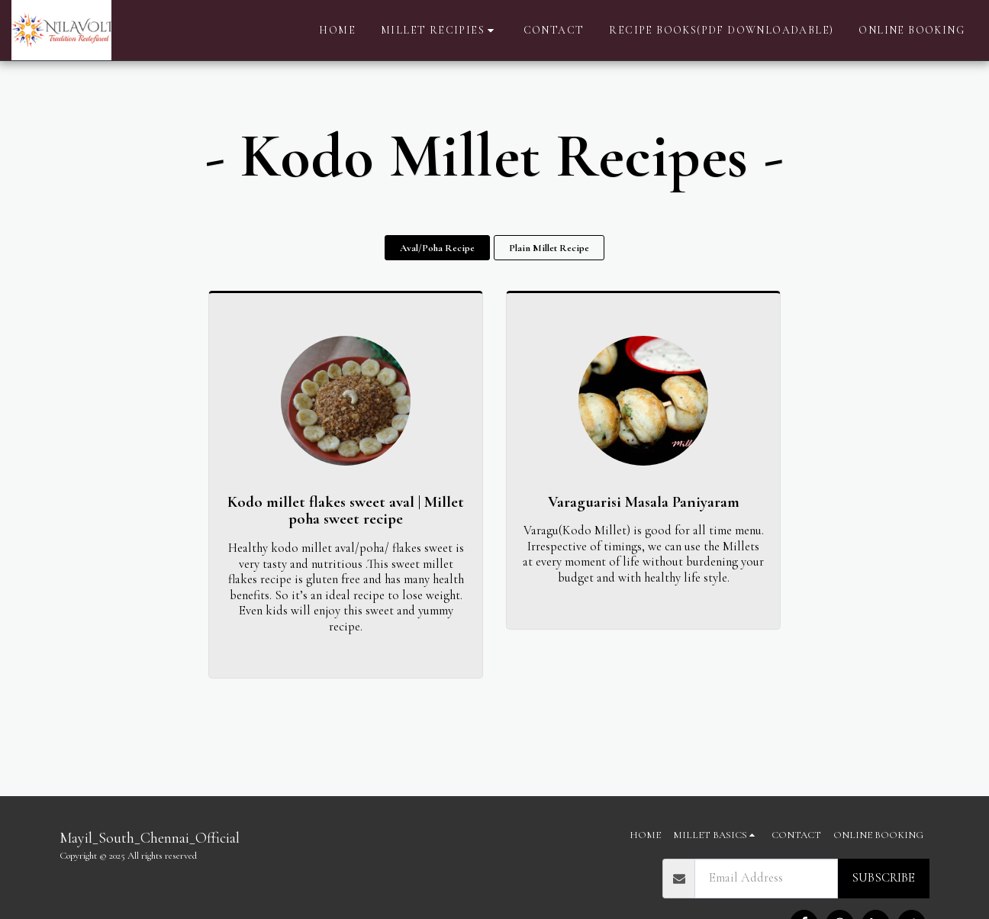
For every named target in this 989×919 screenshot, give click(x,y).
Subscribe (883, 877)
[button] (439, 30)
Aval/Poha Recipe (437, 248)
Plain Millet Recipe (549, 248)
